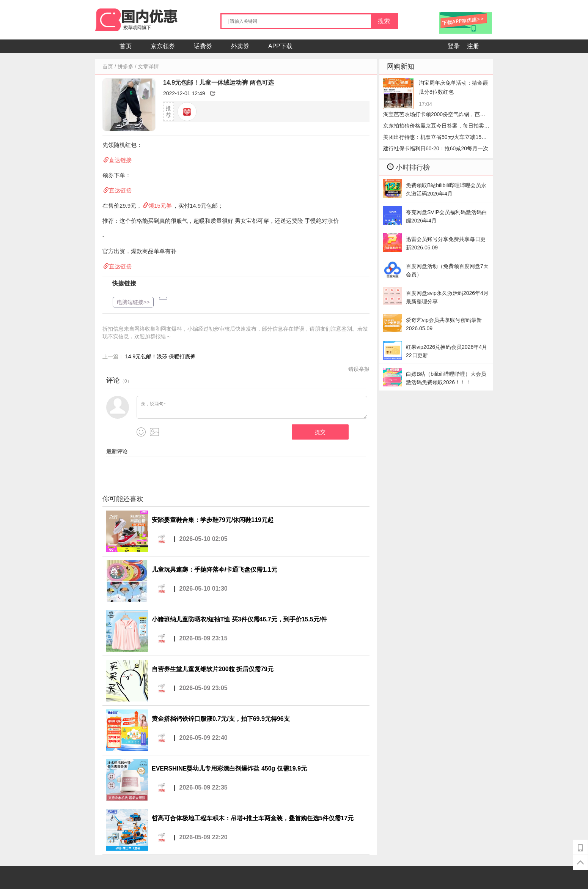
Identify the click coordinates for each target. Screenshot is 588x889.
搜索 (384, 21)
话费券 (203, 46)
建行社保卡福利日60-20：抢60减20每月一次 (435, 148)
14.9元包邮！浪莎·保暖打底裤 (160, 356)
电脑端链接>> (133, 302)
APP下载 (280, 46)
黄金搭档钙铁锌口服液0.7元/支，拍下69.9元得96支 (221, 719)
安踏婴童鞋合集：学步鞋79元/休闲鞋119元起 (213, 520)
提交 (320, 432)
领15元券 (160, 205)
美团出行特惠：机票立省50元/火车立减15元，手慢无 (432, 138)
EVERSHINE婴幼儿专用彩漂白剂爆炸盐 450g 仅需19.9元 (229, 768)
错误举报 (358, 369)
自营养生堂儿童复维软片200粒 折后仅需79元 (213, 669)
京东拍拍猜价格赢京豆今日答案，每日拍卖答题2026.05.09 (436, 127)
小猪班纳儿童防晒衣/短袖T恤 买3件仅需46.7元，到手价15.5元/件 (239, 619)
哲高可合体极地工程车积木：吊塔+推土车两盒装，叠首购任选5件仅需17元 (253, 818)
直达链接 (120, 160)
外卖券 (240, 46)
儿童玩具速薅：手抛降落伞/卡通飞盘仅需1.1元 (214, 569)
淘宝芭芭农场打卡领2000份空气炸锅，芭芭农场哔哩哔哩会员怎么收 (434, 115)
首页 (125, 46)
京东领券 (163, 46)
